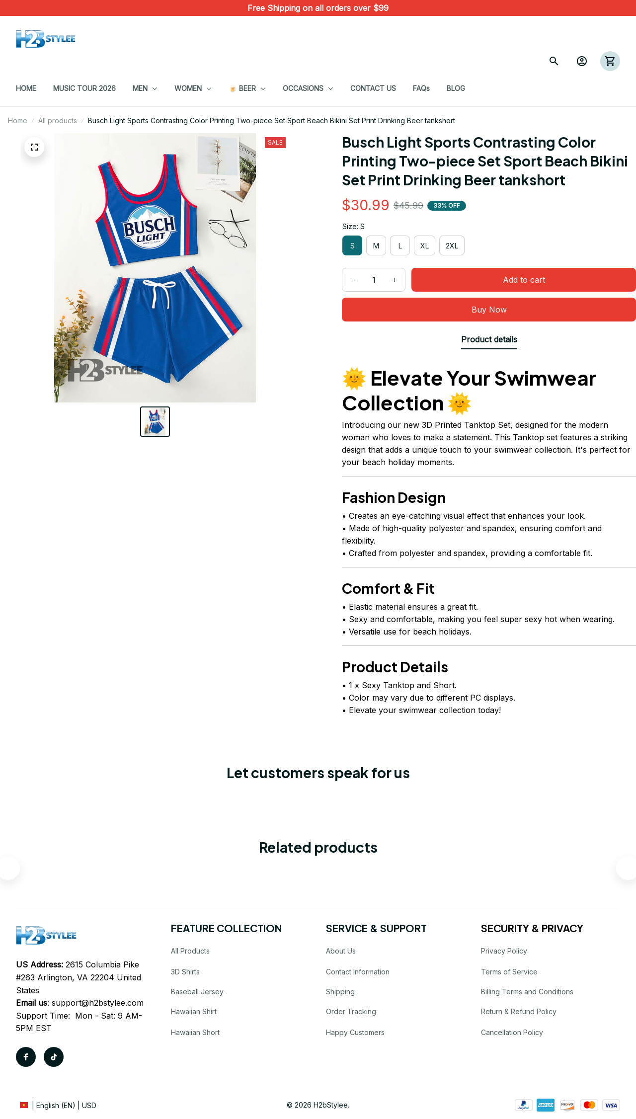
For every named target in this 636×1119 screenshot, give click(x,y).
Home (17, 120)
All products (57, 120)
